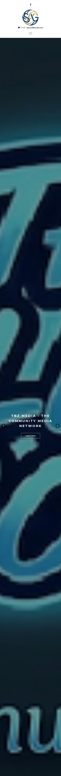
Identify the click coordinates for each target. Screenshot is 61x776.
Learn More (30, 436)
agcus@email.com (35, 27)
